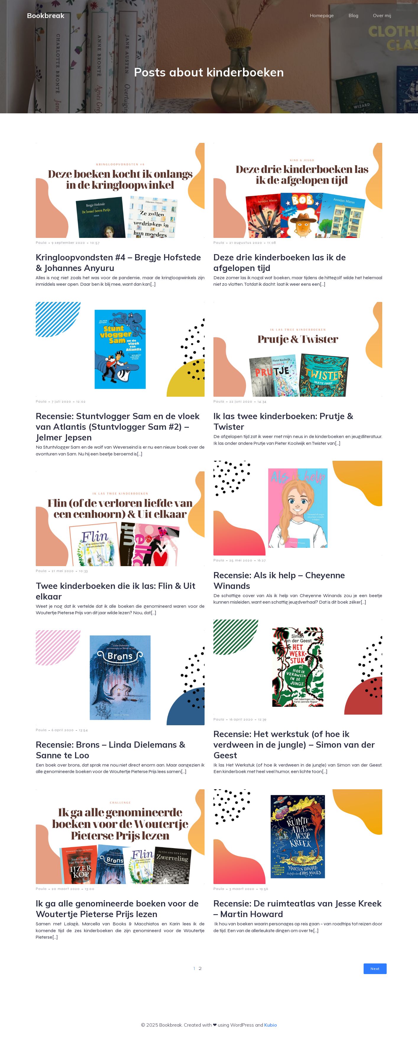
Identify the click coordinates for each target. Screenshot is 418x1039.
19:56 (264, 890)
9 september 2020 (68, 244)
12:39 (262, 721)
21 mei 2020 (63, 573)
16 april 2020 (241, 721)
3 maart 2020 (242, 890)
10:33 (83, 573)
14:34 (262, 403)
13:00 (90, 890)
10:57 (95, 244)
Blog (353, 16)
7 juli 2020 (61, 403)
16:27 (261, 562)
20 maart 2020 (66, 890)
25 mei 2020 (240, 562)
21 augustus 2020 (245, 244)
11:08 (271, 244)
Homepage (322, 16)
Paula (41, 244)
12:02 (81, 403)
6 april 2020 (63, 732)
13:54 (83, 732)
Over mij (382, 16)
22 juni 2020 (240, 403)
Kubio (270, 1027)
